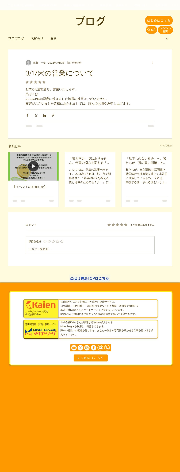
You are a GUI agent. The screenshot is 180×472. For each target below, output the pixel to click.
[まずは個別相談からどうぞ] (90, 347)
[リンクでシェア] (53, 115)
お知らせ (37, 38)
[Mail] (100, 347)
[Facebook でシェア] (27, 115)
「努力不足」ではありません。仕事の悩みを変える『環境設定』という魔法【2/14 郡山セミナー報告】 (89, 161)
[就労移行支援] (48, 5)
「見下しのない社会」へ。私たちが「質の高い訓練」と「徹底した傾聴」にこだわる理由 (146, 161)
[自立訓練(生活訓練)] (21, 5)
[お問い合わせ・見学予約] (150, 5)
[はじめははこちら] (91, 357)
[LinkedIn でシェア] (44, 115)
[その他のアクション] (152, 63)
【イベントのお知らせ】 (30, 187)
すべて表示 (166, 145)
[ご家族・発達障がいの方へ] (78, 5)
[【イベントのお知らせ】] (33, 166)
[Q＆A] (151, 29)
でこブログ (16, 38)
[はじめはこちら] (159, 20)
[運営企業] (106, 5)
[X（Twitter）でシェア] (35, 115)
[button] (167, 38)
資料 (53, 38)
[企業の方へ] (123, 5)
